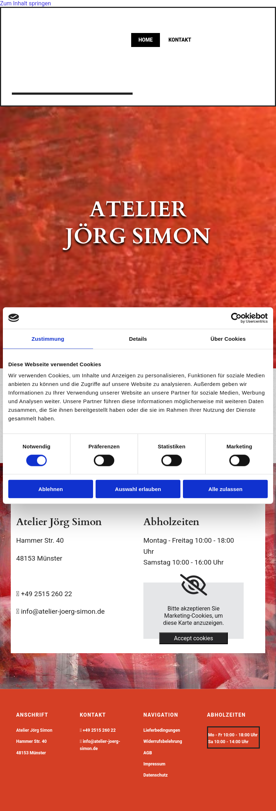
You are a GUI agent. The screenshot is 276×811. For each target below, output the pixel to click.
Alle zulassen (225, 489)
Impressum (154, 764)
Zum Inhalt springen (25, 3)
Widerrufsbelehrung (162, 741)
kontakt (180, 40)
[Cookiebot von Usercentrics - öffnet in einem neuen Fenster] (236, 317)
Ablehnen (50, 489)
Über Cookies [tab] (228, 338)
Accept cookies (193, 638)
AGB (147, 752)
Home (145, 40)
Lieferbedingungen (161, 730)
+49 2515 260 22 (99, 730)
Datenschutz (155, 775)
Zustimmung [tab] (48, 338)
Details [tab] (138, 338)
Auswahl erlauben (138, 489)
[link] (193, 585)
